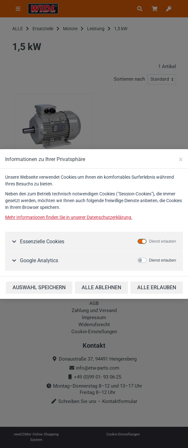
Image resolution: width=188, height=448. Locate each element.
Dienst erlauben (162, 241)
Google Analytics (38, 260)
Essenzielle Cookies (41, 241)
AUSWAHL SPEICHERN (39, 287)
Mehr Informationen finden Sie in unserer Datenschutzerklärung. (68, 217)
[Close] (181, 159)
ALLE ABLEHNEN (101, 287)
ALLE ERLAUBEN (156, 287)
